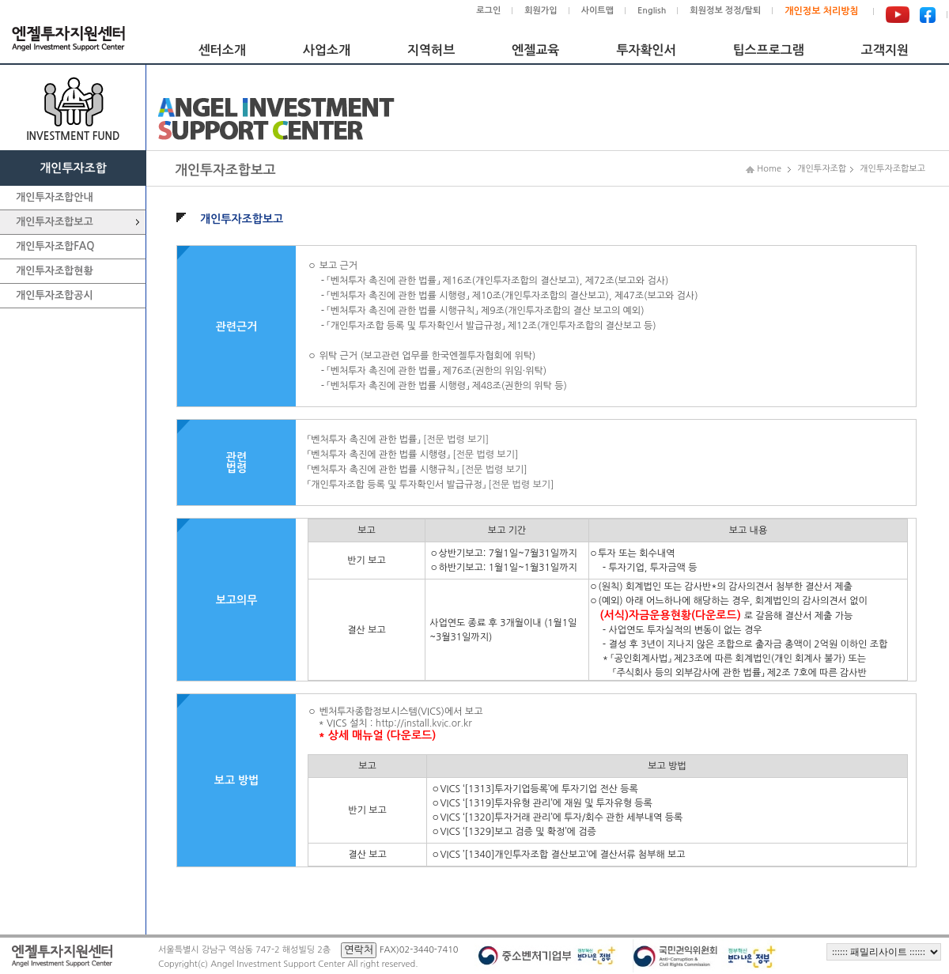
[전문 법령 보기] (456, 439)
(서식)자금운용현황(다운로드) (670, 615)
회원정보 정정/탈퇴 (725, 10)
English (651, 10)
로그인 (488, 10)
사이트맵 (597, 10)
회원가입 (540, 10)
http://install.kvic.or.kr (424, 723)
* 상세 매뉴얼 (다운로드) (377, 735)
